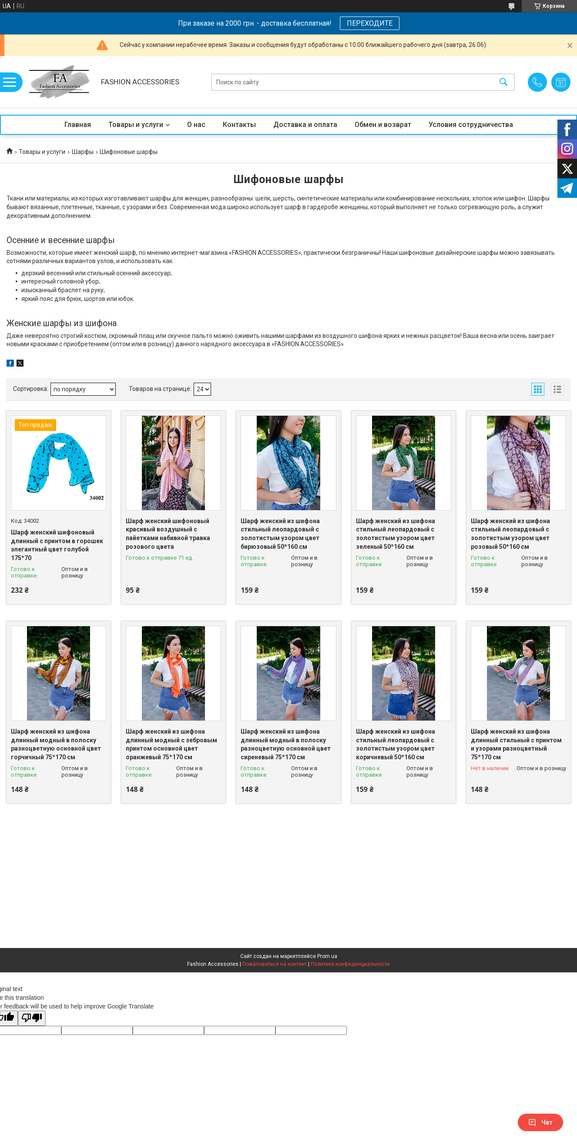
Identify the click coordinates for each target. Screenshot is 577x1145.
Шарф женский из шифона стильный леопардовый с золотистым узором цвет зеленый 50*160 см (395, 533)
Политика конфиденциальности (350, 964)
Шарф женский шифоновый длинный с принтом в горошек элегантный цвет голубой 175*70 (57, 545)
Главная (77, 124)
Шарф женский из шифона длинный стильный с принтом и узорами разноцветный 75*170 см (516, 744)
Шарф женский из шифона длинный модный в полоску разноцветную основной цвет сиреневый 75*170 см (286, 744)
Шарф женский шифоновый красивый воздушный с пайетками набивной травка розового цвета (168, 533)
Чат (540, 1122)
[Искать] (503, 82)
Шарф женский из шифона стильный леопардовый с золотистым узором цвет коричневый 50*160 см (395, 744)
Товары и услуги (135, 124)
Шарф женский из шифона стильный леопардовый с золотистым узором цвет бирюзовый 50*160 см (280, 533)
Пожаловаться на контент (274, 964)
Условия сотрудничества (471, 124)
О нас (196, 124)
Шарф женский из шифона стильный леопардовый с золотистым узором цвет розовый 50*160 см (510, 533)
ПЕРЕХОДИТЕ (369, 23)
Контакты (239, 124)
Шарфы (83, 151)
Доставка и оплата (305, 124)
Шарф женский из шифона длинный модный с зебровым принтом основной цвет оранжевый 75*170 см (171, 744)
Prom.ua (327, 956)
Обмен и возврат (383, 124)
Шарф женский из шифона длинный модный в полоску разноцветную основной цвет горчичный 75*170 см (56, 744)
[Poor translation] (32, 1018)
